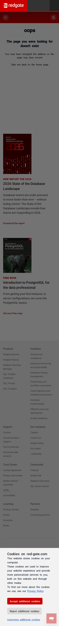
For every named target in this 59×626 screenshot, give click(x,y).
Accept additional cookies (25, 601)
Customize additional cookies (23, 619)
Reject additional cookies (24, 611)
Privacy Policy (35, 591)
